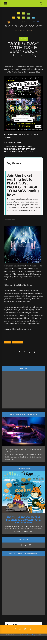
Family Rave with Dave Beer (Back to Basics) (23, 49)
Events (23, 39)
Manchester (17, 342)
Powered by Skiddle (9, 219)
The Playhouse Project (29, 635)
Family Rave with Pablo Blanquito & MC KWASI (23, 520)
